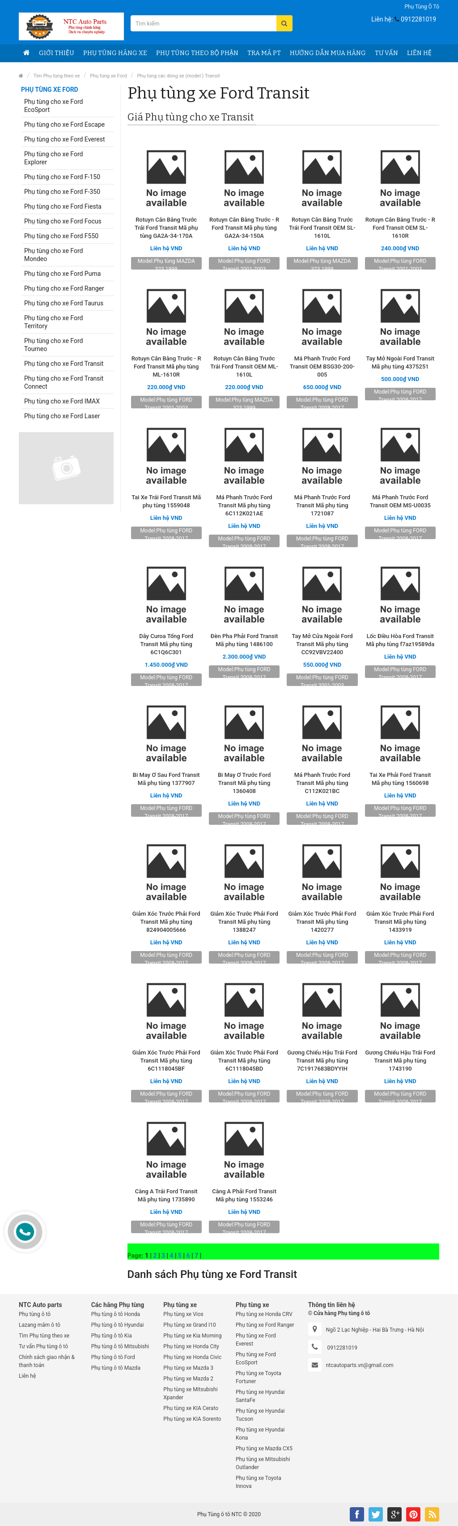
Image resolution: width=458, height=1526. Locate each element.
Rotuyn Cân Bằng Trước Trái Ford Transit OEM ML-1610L (244, 366)
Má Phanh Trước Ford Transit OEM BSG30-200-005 (322, 366)
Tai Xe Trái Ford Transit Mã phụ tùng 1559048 (166, 501)
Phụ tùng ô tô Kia (111, 1336)
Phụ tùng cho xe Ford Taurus (63, 303)
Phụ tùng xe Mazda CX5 (264, 1448)
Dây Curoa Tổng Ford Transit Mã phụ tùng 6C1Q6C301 (166, 644)
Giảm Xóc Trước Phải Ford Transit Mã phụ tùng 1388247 (244, 921)
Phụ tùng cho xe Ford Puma (62, 273)
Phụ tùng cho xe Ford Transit (63, 363)
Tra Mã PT (264, 53)
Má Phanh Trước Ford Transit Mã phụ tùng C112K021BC (322, 783)
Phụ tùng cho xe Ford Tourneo (53, 344)
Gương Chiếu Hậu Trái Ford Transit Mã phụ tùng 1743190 (400, 1060)
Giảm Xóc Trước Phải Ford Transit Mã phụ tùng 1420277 (322, 921)
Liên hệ (27, 1376)
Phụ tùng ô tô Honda (115, 1314)
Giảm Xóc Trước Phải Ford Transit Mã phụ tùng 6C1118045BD (244, 1060)
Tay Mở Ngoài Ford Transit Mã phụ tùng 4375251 (400, 362)
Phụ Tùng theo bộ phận (197, 53)
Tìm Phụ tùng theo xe (57, 76)
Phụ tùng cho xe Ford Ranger (64, 288)
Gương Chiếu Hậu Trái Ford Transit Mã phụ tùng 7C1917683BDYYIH (322, 1060)
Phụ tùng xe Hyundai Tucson (260, 1415)
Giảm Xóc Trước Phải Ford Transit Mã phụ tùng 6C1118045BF (166, 1060)
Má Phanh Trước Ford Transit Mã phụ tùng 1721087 (322, 505)
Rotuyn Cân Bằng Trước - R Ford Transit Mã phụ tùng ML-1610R (166, 366)
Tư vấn (386, 53)
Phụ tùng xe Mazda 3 (188, 1368)
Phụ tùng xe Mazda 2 (188, 1379)
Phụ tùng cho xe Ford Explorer (53, 158)
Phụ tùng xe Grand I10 (189, 1325)
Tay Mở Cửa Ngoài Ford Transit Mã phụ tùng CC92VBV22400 (322, 644)
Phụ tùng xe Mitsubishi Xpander (190, 1393)
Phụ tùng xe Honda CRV (264, 1314)
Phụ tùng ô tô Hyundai (117, 1325)
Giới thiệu (56, 53)
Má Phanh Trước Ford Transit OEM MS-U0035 (400, 501)
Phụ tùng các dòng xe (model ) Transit (178, 76)
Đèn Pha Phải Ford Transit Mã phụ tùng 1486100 (244, 640)
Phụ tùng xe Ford (108, 76)
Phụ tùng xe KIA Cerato (190, 1408)
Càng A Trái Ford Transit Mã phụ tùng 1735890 (166, 1195)
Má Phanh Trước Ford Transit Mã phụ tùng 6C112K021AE (244, 505)
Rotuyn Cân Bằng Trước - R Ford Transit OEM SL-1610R (400, 227)
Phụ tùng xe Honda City (191, 1346)
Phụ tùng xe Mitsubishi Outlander (263, 1463)
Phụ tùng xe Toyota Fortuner (258, 1377)
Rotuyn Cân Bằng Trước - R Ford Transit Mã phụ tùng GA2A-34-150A (244, 227)
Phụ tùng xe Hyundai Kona (260, 1434)
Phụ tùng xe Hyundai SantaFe (260, 1396)
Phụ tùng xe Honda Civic (192, 1357)
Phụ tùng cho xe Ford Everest (64, 139)
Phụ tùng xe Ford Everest (256, 1340)
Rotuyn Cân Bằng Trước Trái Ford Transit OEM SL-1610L (322, 227)
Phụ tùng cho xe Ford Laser (62, 416)
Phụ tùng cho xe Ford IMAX (62, 401)
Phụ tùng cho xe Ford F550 (61, 236)
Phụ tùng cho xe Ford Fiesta (63, 206)
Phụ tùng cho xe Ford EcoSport (53, 105)
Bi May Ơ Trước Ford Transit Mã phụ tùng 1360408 (244, 783)
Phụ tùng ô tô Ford (113, 1357)
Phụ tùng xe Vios (183, 1314)
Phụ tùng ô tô (421, 7)
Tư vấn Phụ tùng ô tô (43, 1346)
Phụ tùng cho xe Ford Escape (64, 124)
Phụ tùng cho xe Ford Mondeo (53, 254)
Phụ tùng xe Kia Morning (192, 1336)
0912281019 (418, 19)
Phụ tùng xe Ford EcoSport (256, 1358)
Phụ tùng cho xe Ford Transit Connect (63, 382)
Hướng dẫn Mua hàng (328, 53)
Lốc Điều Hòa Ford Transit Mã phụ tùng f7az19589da (400, 640)
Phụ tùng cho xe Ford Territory (53, 322)
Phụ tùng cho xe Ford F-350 (62, 191)
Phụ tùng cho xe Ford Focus (63, 221)
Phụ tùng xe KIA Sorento (192, 1419)
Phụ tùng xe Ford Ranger (265, 1325)
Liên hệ (419, 53)
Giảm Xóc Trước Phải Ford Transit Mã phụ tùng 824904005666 (166, 921)
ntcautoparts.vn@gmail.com (360, 1365)
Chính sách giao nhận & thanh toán (47, 1361)
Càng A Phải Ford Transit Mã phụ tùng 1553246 (244, 1195)
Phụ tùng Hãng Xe (115, 53)
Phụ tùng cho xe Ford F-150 (62, 176)
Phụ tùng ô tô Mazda (115, 1368)
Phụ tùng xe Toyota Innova (258, 1482)
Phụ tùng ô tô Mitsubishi (120, 1346)
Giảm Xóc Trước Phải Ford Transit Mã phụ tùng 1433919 (400, 921)
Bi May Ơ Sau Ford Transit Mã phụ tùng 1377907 (166, 779)
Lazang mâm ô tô (39, 1325)
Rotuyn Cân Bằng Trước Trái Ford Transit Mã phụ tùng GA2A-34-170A (166, 227)
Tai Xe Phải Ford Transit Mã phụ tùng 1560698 (400, 779)
